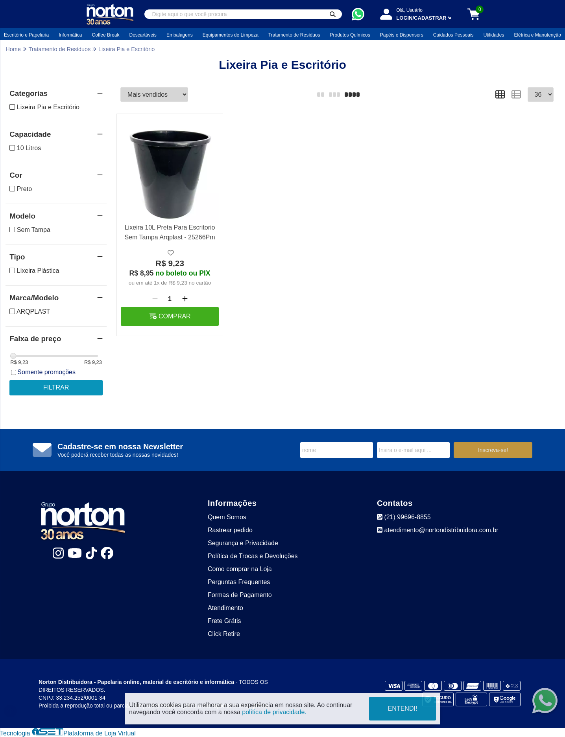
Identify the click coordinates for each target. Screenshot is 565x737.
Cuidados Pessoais (453, 35)
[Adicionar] (185, 299)
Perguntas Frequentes (239, 582)
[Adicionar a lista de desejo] (171, 253)
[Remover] (155, 299)
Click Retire (224, 633)
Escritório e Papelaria (26, 35)
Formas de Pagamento (240, 595)
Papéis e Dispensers (401, 35)
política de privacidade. (274, 712)
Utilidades (494, 35)
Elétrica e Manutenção (537, 35)
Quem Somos (227, 517)
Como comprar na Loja (240, 569)
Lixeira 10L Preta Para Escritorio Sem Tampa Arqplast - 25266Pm (170, 232)
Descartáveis (142, 35)
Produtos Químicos (350, 35)
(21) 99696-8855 (404, 517)
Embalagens (179, 35)
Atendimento (225, 608)
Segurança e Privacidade (243, 543)
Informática (70, 35)
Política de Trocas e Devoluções (253, 556)
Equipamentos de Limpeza (230, 35)
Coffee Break (106, 35)
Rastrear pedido (230, 530)
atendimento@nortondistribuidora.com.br (438, 530)
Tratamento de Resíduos (294, 35)
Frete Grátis (224, 621)
